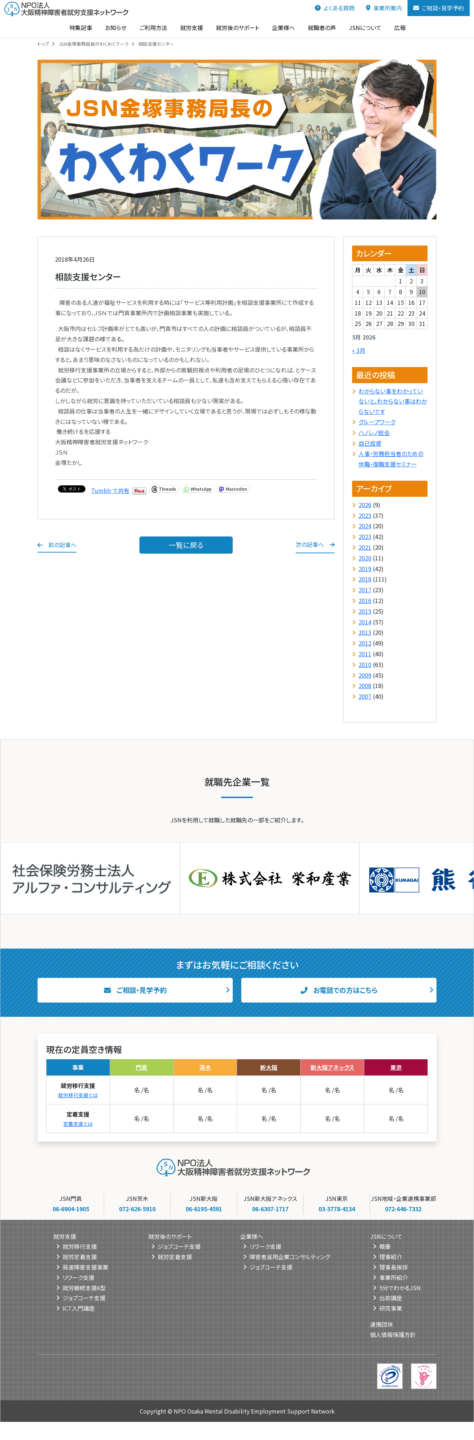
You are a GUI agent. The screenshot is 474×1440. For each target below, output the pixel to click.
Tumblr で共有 (110, 489)
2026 (365, 504)
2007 (365, 696)
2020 (365, 558)
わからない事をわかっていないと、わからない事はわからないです (393, 401)
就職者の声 (321, 27)
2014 (365, 622)
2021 (365, 547)
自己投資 (370, 443)
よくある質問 (335, 8)
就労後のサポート (237, 27)
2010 (365, 664)
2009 (365, 675)
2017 (365, 589)
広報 (399, 27)
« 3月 (358, 350)
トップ (43, 43)
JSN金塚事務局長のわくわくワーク (94, 43)
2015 (365, 611)
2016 (365, 600)
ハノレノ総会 (374, 432)
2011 (365, 653)
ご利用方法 (153, 27)
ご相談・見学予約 (438, 8)
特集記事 (80, 27)
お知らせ (115, 27)
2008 (365, 685)
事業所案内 (384, 8)
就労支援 (191, 27)
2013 (365, 632)
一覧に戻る (186, 545)
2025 (365, 515)
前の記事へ (57, 544)
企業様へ (283, 27)
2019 (365, 568)
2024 (365, 525)
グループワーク (377, 421)
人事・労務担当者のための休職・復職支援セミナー (391, 458)
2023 (365, 536)
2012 (365, 643)
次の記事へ (315, 544)
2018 (365, 579)
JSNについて (365, 27)
